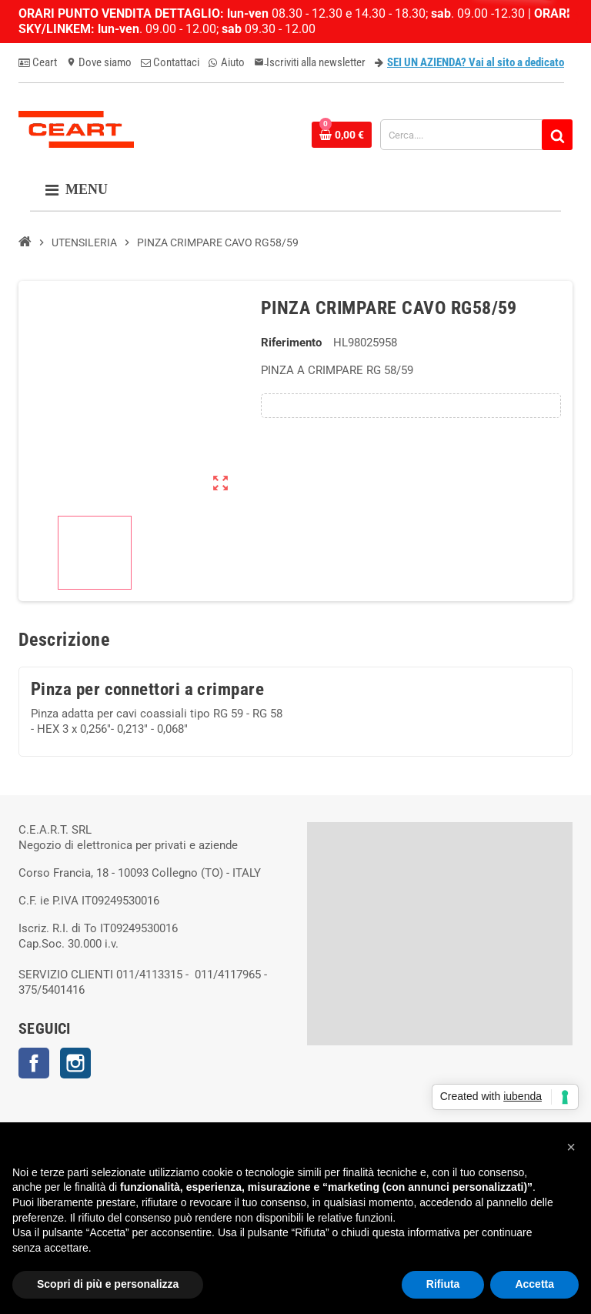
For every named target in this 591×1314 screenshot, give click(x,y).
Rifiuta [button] (443, 1284)
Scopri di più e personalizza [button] (108, 1284)
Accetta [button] (534, 1284)
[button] (571, 1147)
